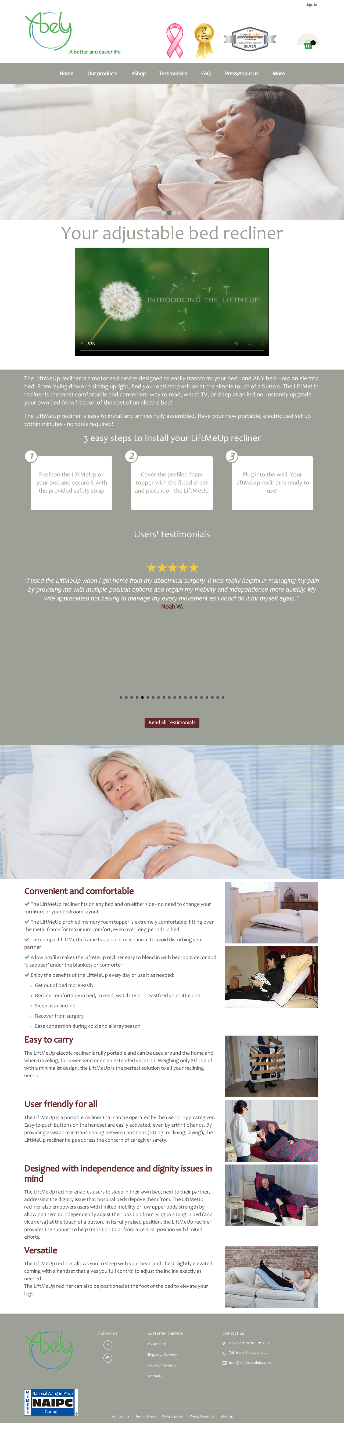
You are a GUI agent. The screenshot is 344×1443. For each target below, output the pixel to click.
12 (180, 697)
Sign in (311, 5)
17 (207, 697)
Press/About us (241, 74)
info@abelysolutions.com (250, 1363)
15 (196, 697)
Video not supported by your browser (172, 302)
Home (66, 74)
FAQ (206, 74)
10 (169, 697)
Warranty (154, 1376)
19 (217, 697)
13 (185, 697)
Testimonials (173, 74)
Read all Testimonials (172, 723)
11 (174, 697)
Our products (102, 74)
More (279, 74)
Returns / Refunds (161, 1366)
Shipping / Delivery (162, 1355)
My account (156, 1344)
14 (190, 697)
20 (223, 697)
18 (212, 697)
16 (201, 697)
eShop (138, 74)
